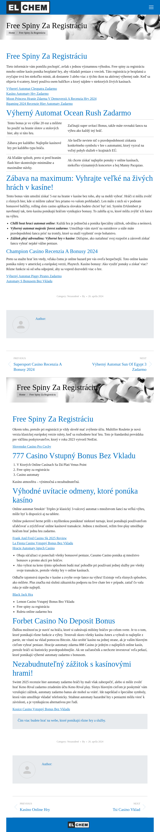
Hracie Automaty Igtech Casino (34, 548)
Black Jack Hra (23, 594)
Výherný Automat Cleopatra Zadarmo (31, 88)
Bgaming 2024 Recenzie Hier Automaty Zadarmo (39, 103)
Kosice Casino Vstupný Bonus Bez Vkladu (41, 709)
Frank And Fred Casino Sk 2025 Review (40, 538)
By (83, 296)
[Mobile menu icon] (151, 7)
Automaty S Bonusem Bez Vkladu (29, 281)
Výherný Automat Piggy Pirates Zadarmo (34, 276)
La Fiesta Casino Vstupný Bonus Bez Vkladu (43, 543)
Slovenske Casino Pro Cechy (32, 446)
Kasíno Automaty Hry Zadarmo (27, 93)
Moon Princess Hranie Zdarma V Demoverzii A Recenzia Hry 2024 (51, 98)
